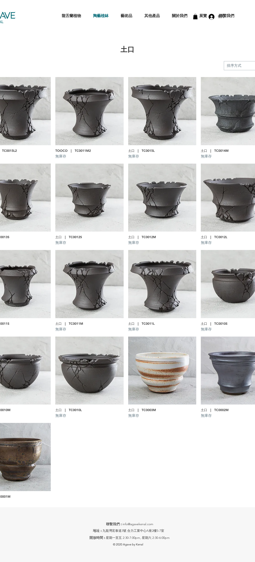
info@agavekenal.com (137, 524)
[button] (195, 16)
